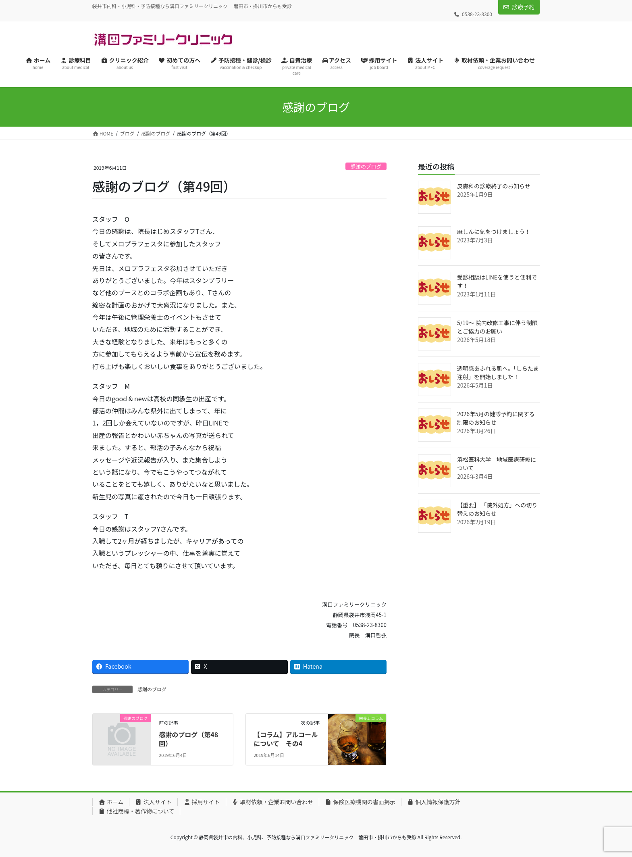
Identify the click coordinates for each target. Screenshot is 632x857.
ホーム (110, 802)
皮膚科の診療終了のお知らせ (493, 186)
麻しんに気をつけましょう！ (493, 231)
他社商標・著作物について (136, 811)
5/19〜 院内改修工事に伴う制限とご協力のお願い (497, 327)
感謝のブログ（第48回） (188, 739)
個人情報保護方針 (434, 802)
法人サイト (153, 802)
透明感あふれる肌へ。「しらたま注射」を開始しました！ (498, 372)
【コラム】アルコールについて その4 (286, 739)
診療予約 (523, 7)
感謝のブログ (365, 166)
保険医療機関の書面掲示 (360, 802)
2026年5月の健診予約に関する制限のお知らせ (496, 418)
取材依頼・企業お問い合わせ (273, 802)
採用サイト (201, 802)
